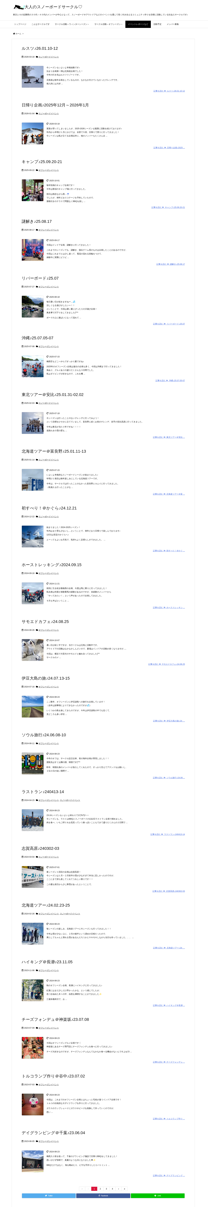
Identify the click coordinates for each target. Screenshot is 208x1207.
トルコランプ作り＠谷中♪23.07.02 (53, 1076)
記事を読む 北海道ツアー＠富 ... (169, 494)
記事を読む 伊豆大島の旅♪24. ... (169, 721)
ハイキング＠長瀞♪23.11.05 (47, 962)
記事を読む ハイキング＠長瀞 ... (169, 1005)
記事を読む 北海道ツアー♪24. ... (169, 948)
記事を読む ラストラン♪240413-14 (168, 834)
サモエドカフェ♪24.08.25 (45, 621)
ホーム (18, 34)
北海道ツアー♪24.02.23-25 (46, 905)
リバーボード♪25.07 (40, 278)
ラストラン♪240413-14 (43, 791)
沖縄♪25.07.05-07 (37, 338)
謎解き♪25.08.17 (37, 221)
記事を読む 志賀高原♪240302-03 (169, 891)
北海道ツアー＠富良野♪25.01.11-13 (54, 451)
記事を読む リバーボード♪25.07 (169, 324)
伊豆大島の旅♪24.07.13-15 (46, 678)
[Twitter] (49, 1195)
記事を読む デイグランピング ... (169, 1175)
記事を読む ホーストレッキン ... (169, 607)
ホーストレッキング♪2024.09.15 (51, 565)
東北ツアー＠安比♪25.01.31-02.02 (52, 394)
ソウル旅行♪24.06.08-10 (44, 735)
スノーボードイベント (49, 57)
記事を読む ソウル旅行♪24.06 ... (169, 777)
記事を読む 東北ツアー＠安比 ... (169, 437)
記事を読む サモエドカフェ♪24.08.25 (166, 664)
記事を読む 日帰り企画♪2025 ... (169, 147)
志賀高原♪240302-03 (40, 848)
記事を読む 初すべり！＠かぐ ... (169, 551)
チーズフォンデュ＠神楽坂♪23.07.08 (55, 1019)
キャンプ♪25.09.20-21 (42, 161)
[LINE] (158, 1195)
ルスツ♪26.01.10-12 (40, 48)
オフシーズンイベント (49, 170)
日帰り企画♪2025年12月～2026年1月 (55, 105)
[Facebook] (103, 1195)
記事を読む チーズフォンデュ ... (169, 1062)
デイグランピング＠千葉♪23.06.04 (53, 1133)
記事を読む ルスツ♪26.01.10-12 (169, 91)
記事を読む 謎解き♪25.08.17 (170, 264)
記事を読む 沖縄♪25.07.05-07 (170, 380)
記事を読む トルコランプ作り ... (169, 1119)
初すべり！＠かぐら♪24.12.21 (49, 508)
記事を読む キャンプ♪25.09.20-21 (168, 207)
